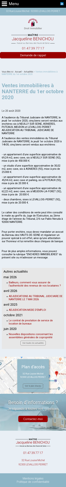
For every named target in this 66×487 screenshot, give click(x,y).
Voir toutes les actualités (33, 343)
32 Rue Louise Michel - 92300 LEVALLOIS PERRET (33, 11)
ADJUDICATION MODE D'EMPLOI (27, 309)
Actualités (28, 72)
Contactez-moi (33, 419)
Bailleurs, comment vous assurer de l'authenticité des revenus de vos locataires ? (35, 284)
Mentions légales (33, 478)
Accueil (18, 72)
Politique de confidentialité (33, 481)
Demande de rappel (33, 55)
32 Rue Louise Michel (33, 463)
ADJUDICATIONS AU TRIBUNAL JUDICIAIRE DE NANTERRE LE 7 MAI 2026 (35, 298)
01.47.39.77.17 (33, 48)
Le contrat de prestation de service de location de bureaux (31, 322)
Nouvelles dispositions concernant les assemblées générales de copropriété (31, 336)
